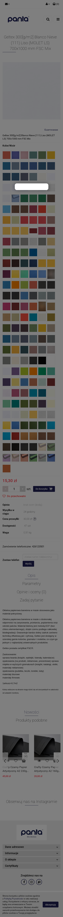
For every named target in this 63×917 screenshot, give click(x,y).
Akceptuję (50, 904)
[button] (55, 4)
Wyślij (28, 563)
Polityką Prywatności (13, 899)
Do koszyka (44, 489)
